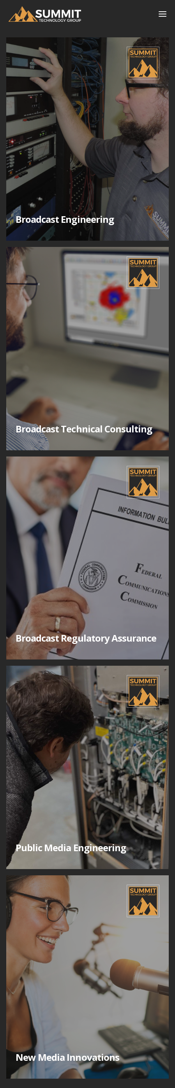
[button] (162, 14)
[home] (75, 14)
